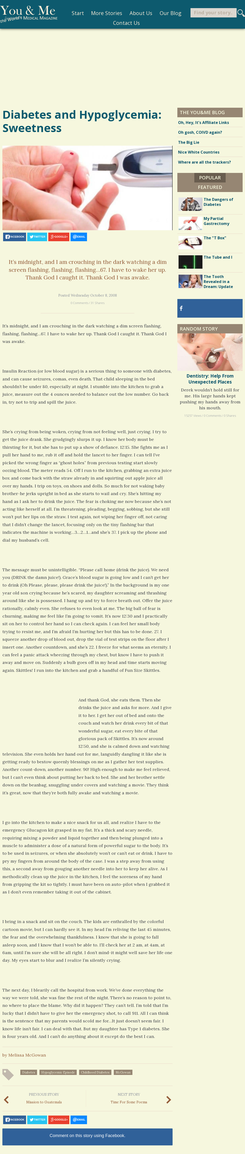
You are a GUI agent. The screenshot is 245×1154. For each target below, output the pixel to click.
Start (74, 13)
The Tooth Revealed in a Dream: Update (218, 281)
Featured (210, 187)
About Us (136, 13)
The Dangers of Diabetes (218, 202)
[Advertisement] (122, 67)
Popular (210, 177)
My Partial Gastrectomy (216, 221)
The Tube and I (218, 257)
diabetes (28, 1072)
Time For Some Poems (128, 1097)
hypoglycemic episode (58, 1072)
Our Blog (166, 13)
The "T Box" (215, 237)
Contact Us (122, 22)
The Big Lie (188, 142)
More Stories (102, 13)
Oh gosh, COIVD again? (200, 132)
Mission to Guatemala (44, 1097)
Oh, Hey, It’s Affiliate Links (203, 122)
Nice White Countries (198, 152)
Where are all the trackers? (204, 162)
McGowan (123, 1072)
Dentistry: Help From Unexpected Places (210, 379)
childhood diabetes (95, 1072)
